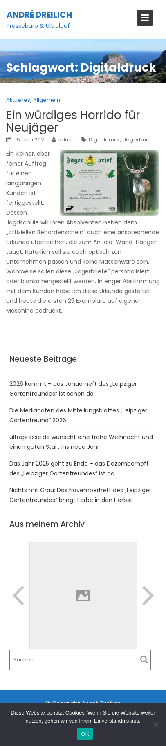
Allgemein (46, 100)
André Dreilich (39, 14)
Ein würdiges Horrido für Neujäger (73, 121)
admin (66, 139)
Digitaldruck (104, 139)
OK (85, 734)
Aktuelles (18, 100)
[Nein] (156, 724)
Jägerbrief (137, 139)
